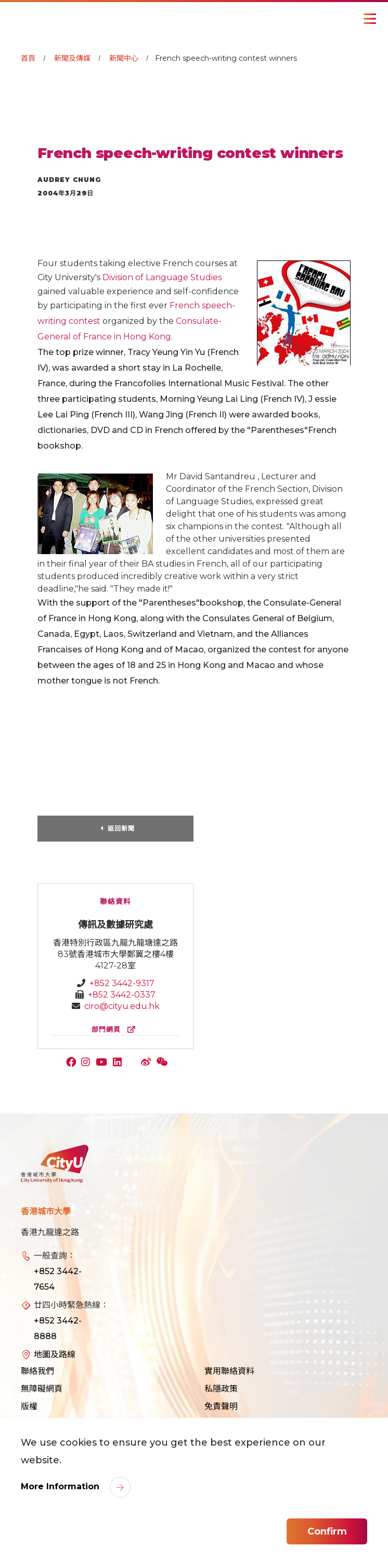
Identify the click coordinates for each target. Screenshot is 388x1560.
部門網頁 (116, 1029)
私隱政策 (221, 1389)
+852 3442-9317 (121, 983)
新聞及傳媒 (72, 58)
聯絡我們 (37, 1371)
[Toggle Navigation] (370, 19)
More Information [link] (61, 1486)
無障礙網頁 (41, 1389)
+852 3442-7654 (58, 1279)
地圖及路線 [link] (54, 1354)
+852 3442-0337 (122, 995)
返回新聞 (121, 828)
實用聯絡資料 (229, 1371)
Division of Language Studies (162, 277)
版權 (29, 1406)
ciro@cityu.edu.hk (122, 1006)
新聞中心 (123, 58)
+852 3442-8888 (58, 1328)
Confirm (327, 1531)
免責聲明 (221, 1406)
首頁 (28, 58)
